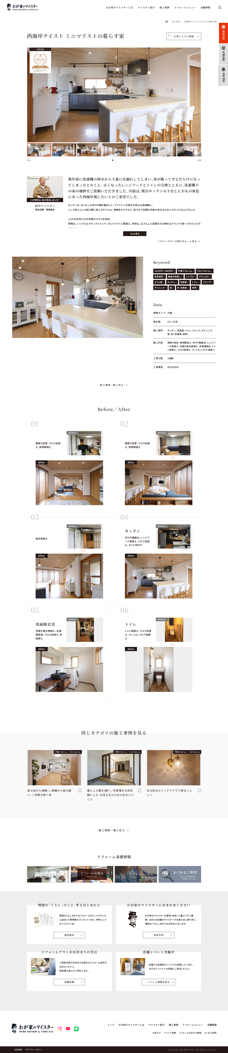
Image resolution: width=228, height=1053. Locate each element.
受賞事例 (158, 276)
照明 (194, 287)
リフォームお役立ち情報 (189, 1032)
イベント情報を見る (158, 982)
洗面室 (183, 282)
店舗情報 (205, 7)
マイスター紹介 (146, 7)
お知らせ (153, 1032)
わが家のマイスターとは (119, 7)
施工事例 (164, 7)
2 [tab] (115, 160)
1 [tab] (112, 160)
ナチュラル (204, 276)
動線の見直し (174, 276)
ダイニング (159, 287)
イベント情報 (166, 1032)
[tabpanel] (39, 150)
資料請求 (223, 77)
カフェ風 (158, 282)
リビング (207, 282)
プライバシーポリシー (34, 1049)
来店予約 (223, 35)
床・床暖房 (182, 287)
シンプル (190, 276)
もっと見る (134, 233)
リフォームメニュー (185, 7)
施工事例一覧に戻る (112, 385)
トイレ (195, 282)
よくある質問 (210, 1032)
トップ (110, 1024)
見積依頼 (223, 56)
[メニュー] (218, 7)
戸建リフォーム (185, 270)
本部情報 (18, 1049)
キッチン (171, 282)
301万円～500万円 (163, 270)
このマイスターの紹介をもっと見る (177, 241)
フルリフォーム (204, 270)
